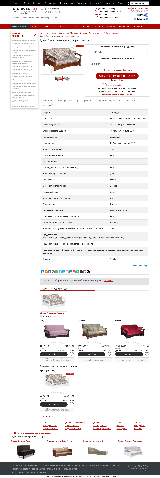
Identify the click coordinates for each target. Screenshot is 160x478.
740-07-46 (138, 8)
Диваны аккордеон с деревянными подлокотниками (75, 426)
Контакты (109, 3)
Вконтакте (41, 472)
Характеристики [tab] (64, 100)
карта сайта (144, 470)
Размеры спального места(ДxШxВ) (117, 58)
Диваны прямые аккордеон (122, 426)
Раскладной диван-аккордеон (23, 43)
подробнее (54, 354)
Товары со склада (70, 469)
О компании (93, 465)
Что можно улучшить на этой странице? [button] (34, 433)
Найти (56, 18)
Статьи (44, 465)
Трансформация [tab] (84, 100)
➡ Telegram (141, 19)
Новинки (115, 465)
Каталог (37, 3)
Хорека (99, 26)
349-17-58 (139, 11)
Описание (47, 100)
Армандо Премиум (48, 371)
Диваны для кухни (83, 26)
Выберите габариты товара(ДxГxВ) (117, 46)
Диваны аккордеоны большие (139, 426)
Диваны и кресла (79, 465)
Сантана (81, 321)
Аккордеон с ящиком (20, 73)
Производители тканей (59, 465)
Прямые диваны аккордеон (22, 76)
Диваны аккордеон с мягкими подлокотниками (23, 96)
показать (108, 280)
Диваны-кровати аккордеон (22, 92)
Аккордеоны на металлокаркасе (24, 83)
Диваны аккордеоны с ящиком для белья (102, 426)
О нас (26, 3)
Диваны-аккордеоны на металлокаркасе (50, 426)
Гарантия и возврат (21, 469)
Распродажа (50, 3)
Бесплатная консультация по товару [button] (117, 94)
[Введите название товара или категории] (32, 17)
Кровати (111, 26)
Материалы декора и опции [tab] (109, 100)
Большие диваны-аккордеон (22, 70)
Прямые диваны (20, 26)
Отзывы (122, 3)
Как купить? (95, 3)
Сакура (43, 321)
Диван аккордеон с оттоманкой (23, 106)
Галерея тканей (53, 469)
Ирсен (118, 321)
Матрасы (124, 26)
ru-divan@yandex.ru (27, 472)
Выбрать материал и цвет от (117, 76)
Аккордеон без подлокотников (23, 66)
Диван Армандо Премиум (53, 313)
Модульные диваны (61, 26)
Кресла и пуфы (140, 26)
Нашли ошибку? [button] (140, 266)
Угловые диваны (40, 26)
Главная (16, 3)
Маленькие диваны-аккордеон (23, 80)
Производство (38, 469)
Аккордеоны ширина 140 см (22, 47)
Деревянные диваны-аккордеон (24, 40)
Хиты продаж (66, 3)
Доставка (81, 3)
